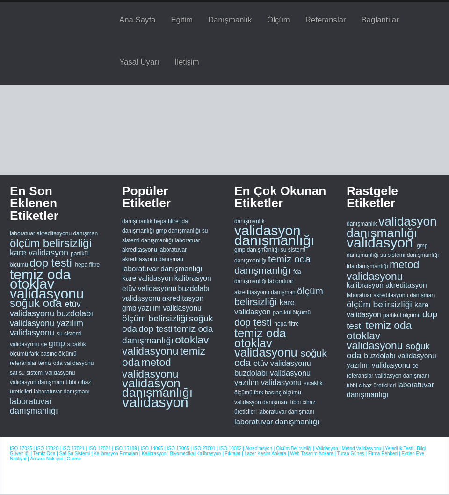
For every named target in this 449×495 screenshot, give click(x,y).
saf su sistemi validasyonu (42, 373)
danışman (85, 233)
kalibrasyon (192, 278)
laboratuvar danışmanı (61, 391)
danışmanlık (137, 221)
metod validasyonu (150, 367)
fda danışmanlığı (368, 266)
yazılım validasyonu (46, 328)
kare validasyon (40, 252)
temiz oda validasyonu (66, 363)
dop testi (52, 262)
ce (45, 344)
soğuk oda (37, 303)
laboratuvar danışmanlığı (34, 406)
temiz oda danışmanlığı (272, 264)
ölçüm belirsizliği (51, 243)
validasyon (155, 402)
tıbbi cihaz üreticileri (372, 385)
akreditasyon (182, 298)
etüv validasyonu (45, 308)
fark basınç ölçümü (53, 353)
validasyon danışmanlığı (157, 388)
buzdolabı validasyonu (51, 318)
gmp (58, 343)
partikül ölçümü (292, 312)
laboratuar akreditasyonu (41, 233)
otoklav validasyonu (47, 288)
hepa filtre (87, 265)
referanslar (24, 363)
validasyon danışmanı (37, 382)
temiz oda (40, 274)
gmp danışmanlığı (178, 230)
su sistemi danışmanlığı (409, 255)
